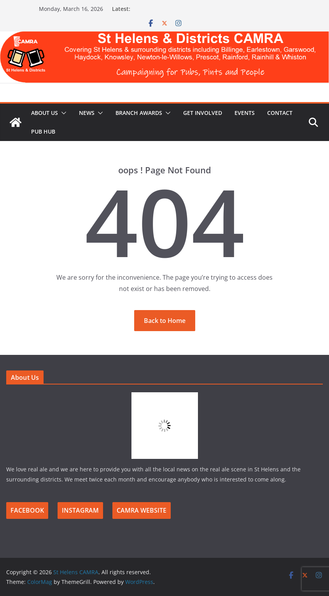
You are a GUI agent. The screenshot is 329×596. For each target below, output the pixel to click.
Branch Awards (139, 112)
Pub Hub (43, 131)
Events (244, 112)
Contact (279, 112)
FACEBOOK (27, 510)
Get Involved (202, 112)
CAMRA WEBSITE (141, 510)
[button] (62, 113)
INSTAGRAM (80, 510)
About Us (44, 112)
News (86, 112)
